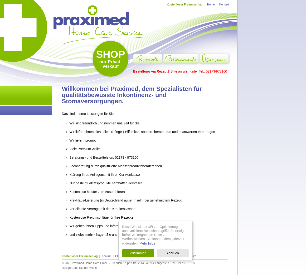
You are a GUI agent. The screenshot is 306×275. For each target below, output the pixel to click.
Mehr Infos (147, 243)
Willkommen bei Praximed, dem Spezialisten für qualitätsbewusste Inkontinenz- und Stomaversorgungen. (132, 95)
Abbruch (172, 253)
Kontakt (224, 4)
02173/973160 (216, 71)
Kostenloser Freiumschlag (185, 4)
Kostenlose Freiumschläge (89, 217)
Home (211, 4)
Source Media (88, 268)
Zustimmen (138, 253)
